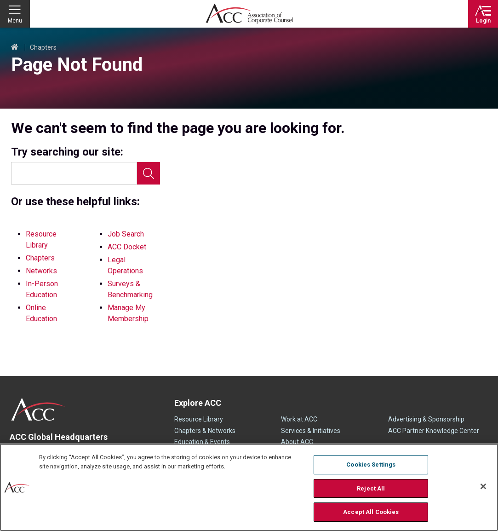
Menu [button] (15, 20)
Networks (41, 270)
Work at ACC (299, 419)
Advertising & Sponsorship (426, 419)
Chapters (43, 47)
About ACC (297, 441)
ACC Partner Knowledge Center (433, 430)
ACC (38, 409)
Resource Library (198, 419)
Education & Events (202, 441)
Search (148, 173)
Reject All (371, 488)
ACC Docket (127, 246)
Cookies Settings (370, 464)
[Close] (483, 486)
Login (483, 20)
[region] (249, 487)
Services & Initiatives (310, 430)
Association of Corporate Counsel (249, 14)
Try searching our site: (67, 152)
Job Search (126, 234)
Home (14, 47)
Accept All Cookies (371, 511)
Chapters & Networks (204, 430)
